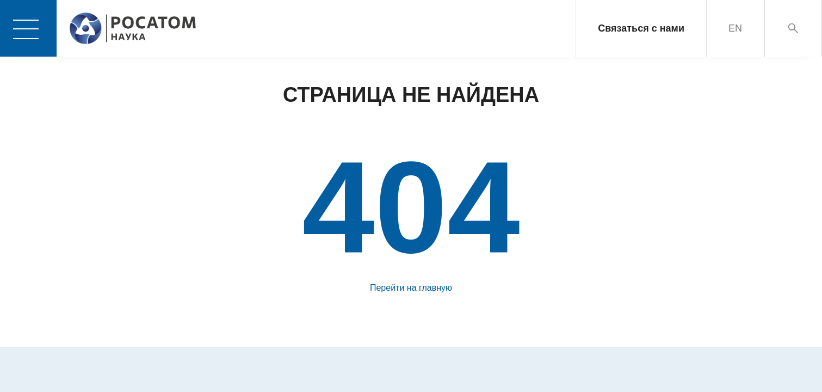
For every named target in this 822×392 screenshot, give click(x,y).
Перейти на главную (411, 287)
